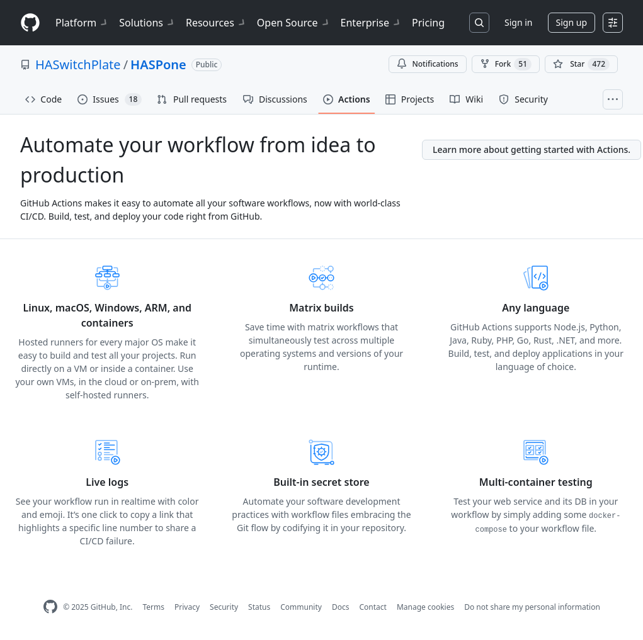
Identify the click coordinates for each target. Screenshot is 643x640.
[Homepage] (30, 23)
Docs (341, 607)
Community (301, 607)
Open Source (294, 23)
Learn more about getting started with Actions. (531, 149)
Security (224, 607)
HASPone (158, 64)
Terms (153, 607)
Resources (216, 23)
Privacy (187, 607)
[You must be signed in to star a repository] (581, 64)
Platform (82, 23)
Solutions (147, 23)
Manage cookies (425, 607)
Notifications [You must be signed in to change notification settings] (427, 64)
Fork (506, 64)
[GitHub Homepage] (50, 607)
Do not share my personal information (532, 607)
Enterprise (371, 23)
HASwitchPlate (78, 64)
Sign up (571, 22)
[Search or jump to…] (479, 22)
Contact (372, 607)
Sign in (518, 22)
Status (259, 607)
